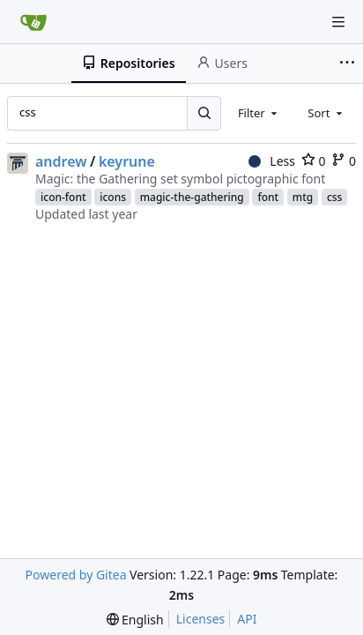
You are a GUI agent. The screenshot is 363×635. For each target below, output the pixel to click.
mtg (303, 197)
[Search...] (203, 113)
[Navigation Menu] (338, 22)
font (267, 197)
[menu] (135, 619)
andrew (61, 161)
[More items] (349, 63)
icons (113, 197)
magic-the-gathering (192, 197)
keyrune (127, 161)
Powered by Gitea (76, 574)
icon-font (63, 197)
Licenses (201, 618)
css (335, 197)
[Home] (33, 22)
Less (271, 161)
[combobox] (259, 113)
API (246, 618)
